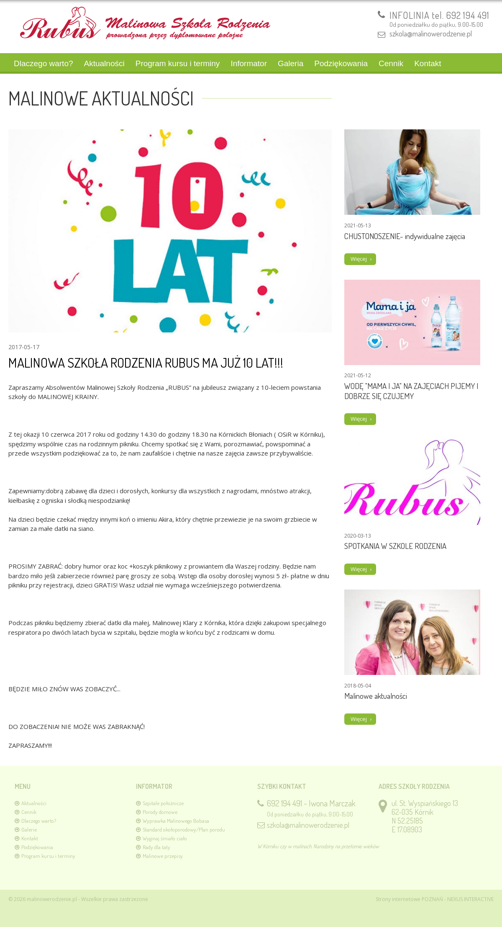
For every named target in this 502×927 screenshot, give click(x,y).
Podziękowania (341, 63)
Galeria (290, 63)
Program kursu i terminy (178, 63)
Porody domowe (160, 812)
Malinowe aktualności (375, 695)
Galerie (29, 829)
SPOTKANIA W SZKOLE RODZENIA (395, 546)
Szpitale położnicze (163, 803)
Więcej (359, 259)
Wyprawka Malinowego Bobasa (176, 820)
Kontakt (427, 63)
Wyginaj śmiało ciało (165, 838)
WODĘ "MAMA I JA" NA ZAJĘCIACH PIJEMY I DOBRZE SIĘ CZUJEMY (411, 391)
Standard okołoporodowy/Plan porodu (184, 829)
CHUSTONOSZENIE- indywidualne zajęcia (404, 236)
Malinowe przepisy (163, 855)
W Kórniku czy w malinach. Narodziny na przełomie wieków (318, 846)
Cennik (391, 63)
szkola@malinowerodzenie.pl (430, 33)
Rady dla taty (156, 847)
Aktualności (104, 63)
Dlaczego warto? (43, 63)
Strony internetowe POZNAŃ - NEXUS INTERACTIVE (435, 899)
